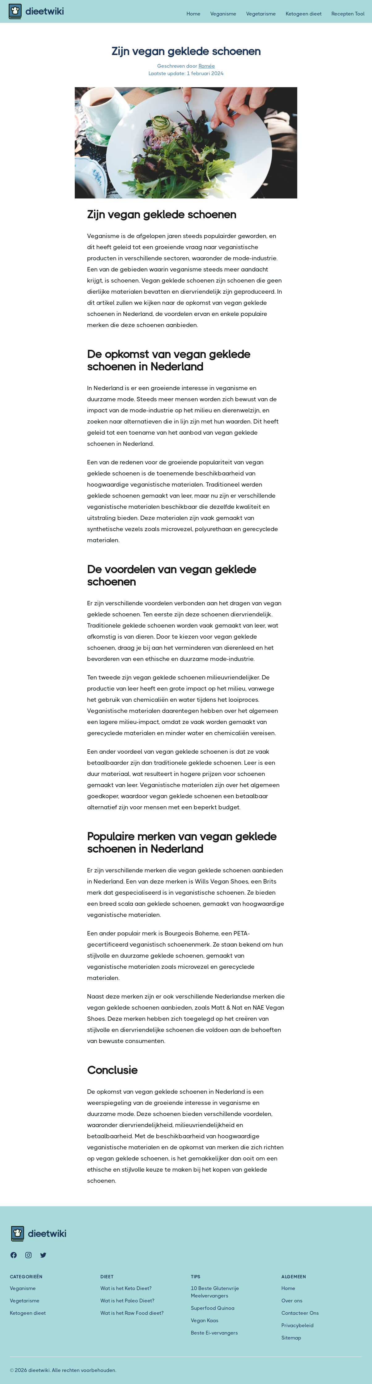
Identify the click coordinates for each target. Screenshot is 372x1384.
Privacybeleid (297, 1325)
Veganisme (223, 14)
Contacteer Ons (300, 1313)
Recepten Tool (348, 14)
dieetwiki (35, 11)
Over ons (291, 1301)
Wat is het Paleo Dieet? (127, 1301)
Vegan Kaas (204, 1320)
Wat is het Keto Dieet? (125, 1288)
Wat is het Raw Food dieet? (131, 1313)
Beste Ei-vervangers (214, 1333)
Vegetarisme (261, 14)
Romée (207, 66)
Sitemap (291, 1338)
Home (194, 14)
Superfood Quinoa (213, 1308)
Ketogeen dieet (304, 14)
